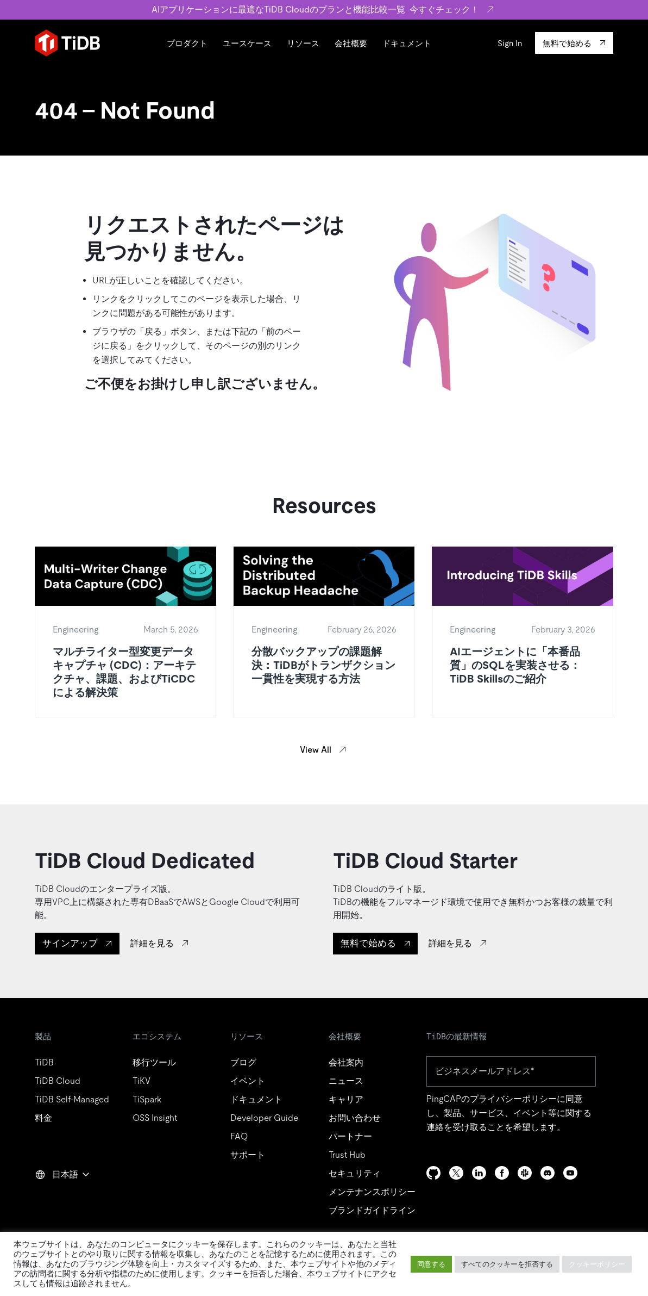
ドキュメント (406, 43)
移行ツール (154, 1062)
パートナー (350, 1136)
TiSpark (147, 1099)
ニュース (346, 1081)
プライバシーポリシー (513, 1099)
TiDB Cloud (57, 1081)
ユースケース (247, 43)
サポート (247, 1155)
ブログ (243, 1062)
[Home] (67, 43)
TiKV (141, 1081)
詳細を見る (152, 943)
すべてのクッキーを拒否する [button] (507, 1264)
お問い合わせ (355, 1118)
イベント (247, 1081)
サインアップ (70, 943)
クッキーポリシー (597, 1264)
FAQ (239, 1136)
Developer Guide (264, 1118)
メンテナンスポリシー (372, 1192)
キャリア (346, 1099)
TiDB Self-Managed (72, 1099)
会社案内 (346, 1062)
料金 (43, 1118)
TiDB (44, 1062)
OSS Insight (155, 1118)
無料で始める (368, 943)
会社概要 (351, 43)
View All (315, 750)
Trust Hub (347, 1155)
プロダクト (187, 43)
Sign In (510, 43)
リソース (303, 43)
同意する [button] (431, 1264)
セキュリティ (355, 1173)
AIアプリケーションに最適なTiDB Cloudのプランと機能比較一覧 (324, 9)
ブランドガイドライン (372, 1210)
